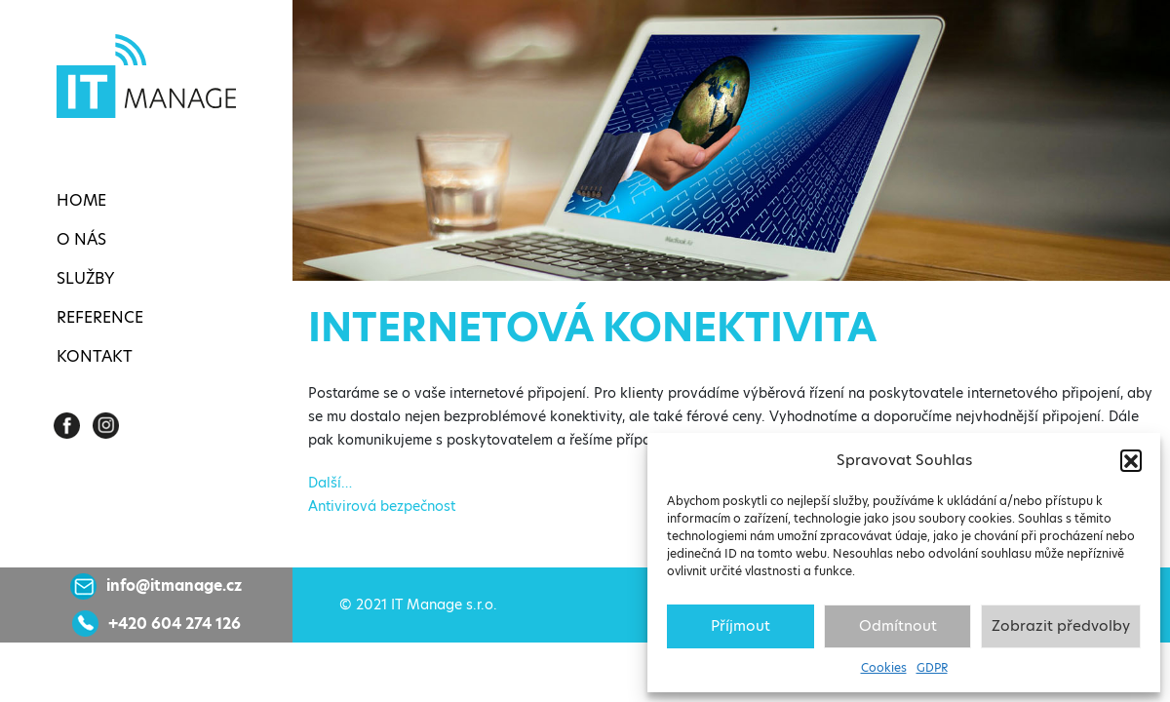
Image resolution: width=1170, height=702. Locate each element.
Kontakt (95, 356)
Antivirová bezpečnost (381, 506)
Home (81, 200)
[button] (1131, 460)
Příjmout (740, 625)
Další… (330, 482)
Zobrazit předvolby (1061, 625)
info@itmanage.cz (174, 585)
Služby (85, 278)
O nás (81, 239)
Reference (100, 317)
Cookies (884, 667)
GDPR (932, 667)
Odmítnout (898, 625)
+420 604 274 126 (174, 623)
